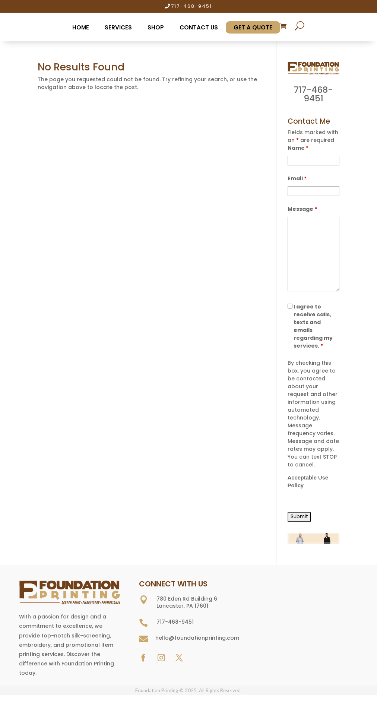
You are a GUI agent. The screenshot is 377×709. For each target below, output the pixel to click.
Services (118, 27)
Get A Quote (253, 27)
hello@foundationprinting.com (197, 638)
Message (302, 209)
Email (297, 178)
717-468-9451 (191, 6)
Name (298, 148)
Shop (156, 27)
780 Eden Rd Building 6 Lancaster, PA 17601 (186, 602)
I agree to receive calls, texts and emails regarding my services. (313, 326)
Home (80, 27)
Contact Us (199, 27)
